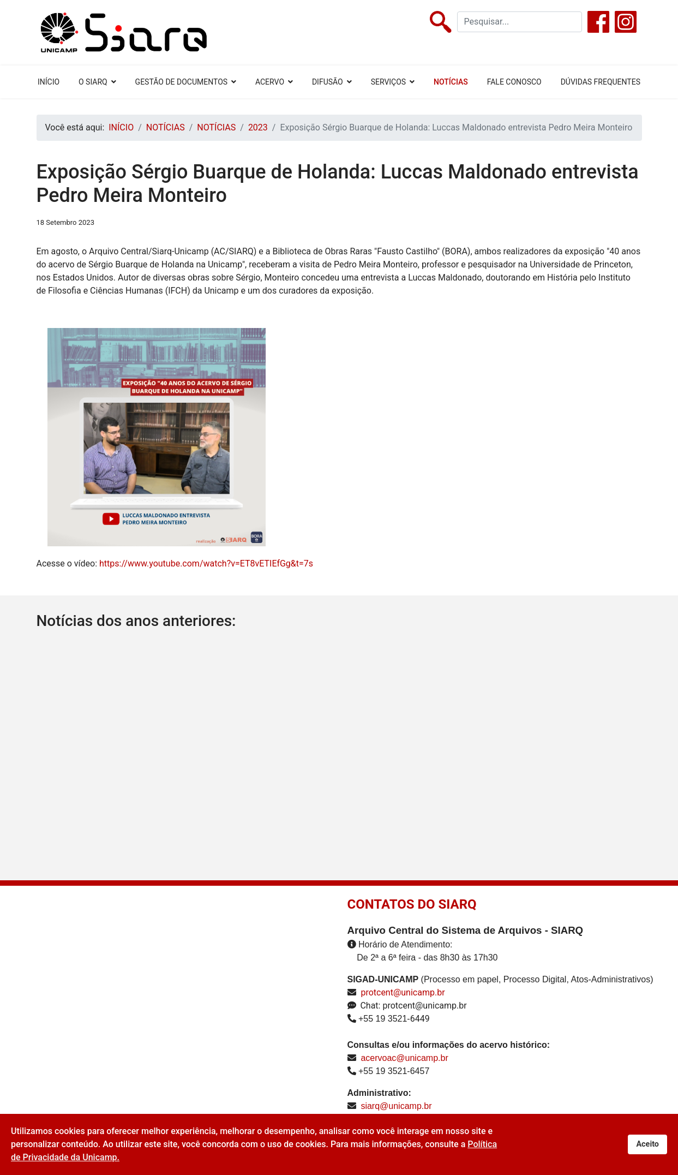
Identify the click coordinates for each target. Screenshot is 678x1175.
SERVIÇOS (388, 81)
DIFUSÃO (327, 81)
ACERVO (269, 81)
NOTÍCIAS (451, 81)
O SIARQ (93, 81)
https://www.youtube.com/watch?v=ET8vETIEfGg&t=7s (206, 563)
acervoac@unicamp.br (404, 1058)
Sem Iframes (171, 1019)
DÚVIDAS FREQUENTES (600, 81)
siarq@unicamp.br (396, 1106)
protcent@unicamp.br (403, 992)
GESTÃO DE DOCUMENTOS (181, 81)
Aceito (647, 1144)
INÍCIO (48, 81)
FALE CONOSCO (514, 81)
